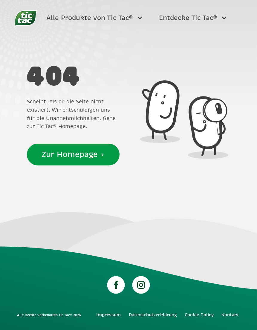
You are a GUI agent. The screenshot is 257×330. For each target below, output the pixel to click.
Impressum (108, 315)
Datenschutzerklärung (153, 315)
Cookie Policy (199, 315)
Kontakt (230, 315)
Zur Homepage (73, 154)
